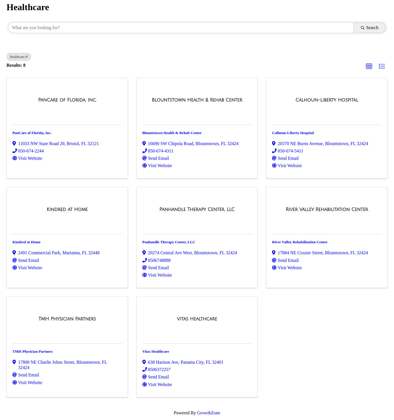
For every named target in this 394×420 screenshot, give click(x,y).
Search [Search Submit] (369, 27)
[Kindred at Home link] (67, 209)
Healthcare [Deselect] (19, 57)
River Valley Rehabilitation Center (299, 242)
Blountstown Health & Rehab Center (172, 133)
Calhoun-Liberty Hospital (293, 133)
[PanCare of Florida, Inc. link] (67, 100)
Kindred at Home (26, 242)
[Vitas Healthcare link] (197, 319)
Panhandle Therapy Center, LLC (168, 242)
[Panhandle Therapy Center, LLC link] (197, 209)
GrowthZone (208, 412)
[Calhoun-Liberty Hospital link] (327, 100)
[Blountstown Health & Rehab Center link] (197, 100)
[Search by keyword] (181, 27)
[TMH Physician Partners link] (67, 319)
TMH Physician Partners (32, 351)
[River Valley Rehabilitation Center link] (327, 209)
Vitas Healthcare (155, 351)
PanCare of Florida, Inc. (32, 133)
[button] (369, 66)
